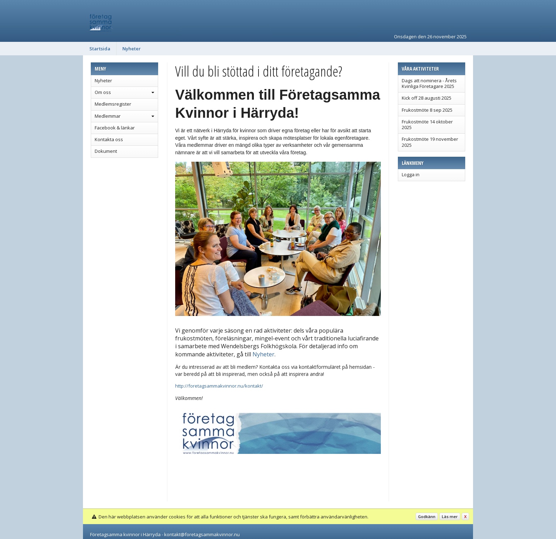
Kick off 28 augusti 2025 (426, 98)
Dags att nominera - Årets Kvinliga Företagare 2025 (429, 83)
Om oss (103, 92)
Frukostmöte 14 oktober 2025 (427, 124)
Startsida (99, 48)
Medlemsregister (113, 104)
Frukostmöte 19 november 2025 (430, 142)
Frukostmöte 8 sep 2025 (427, 110)
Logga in (410, 174)
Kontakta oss (109, 139)
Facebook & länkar (115, 127)
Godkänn (426, 516)
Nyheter (131, 48)
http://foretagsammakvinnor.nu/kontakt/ (219, 386)
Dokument (106, 151)
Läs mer (450, 516)
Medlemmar (108, 116)
